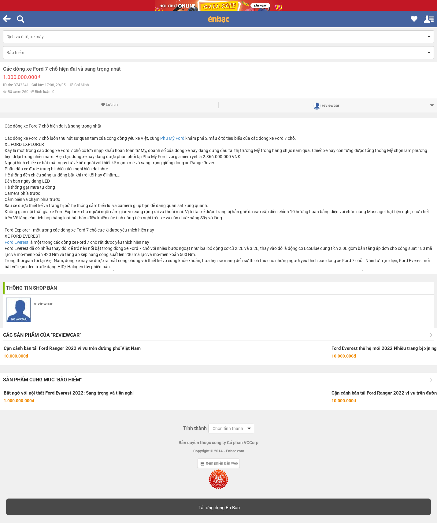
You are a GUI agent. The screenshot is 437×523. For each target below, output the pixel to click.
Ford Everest (16, 242)
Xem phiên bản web (219, 463)
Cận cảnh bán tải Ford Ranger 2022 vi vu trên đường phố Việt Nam (72, 348)
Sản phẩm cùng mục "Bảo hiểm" (42, 380)
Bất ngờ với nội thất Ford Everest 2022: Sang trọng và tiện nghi (69, 393)
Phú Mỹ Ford (172, 138)
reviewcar (43, 303)
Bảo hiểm (15, 52)
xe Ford (31, 126)
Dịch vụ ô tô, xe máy (25, 36)
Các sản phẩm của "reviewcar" (42, 335)
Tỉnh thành (195, 428)
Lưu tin (109, 104)
